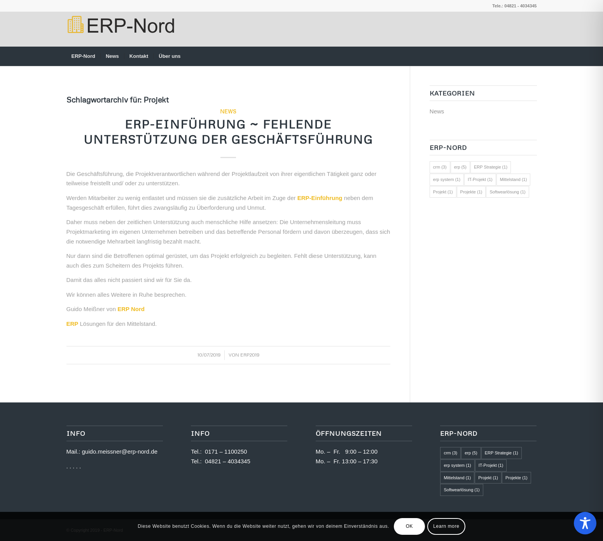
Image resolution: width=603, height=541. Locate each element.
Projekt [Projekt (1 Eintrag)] (443, 192)
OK (409, 526)
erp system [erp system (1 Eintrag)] (446, 179)
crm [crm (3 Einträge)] (440, 167)
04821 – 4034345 (227, 461)
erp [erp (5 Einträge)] (460, 167)
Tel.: (198, 451)
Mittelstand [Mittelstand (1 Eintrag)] (513, 179)
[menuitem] (83, 56)
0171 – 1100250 (226, 451)
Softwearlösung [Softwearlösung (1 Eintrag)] (507, 192)
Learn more (446, 526)
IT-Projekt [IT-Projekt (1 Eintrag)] (480, 179)
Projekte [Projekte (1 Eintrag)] (471, 192)
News (228, 111)
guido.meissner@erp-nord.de (120, 451)
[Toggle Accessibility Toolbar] (585, 523)
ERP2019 (249, 355)
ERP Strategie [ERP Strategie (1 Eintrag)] (490, 167)
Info (200, 433)
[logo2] (120, 29)
